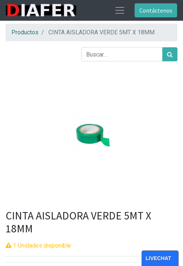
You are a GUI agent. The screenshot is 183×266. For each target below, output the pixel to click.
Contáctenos (155, 10)
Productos (24, 32)
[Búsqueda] (169, 54)
